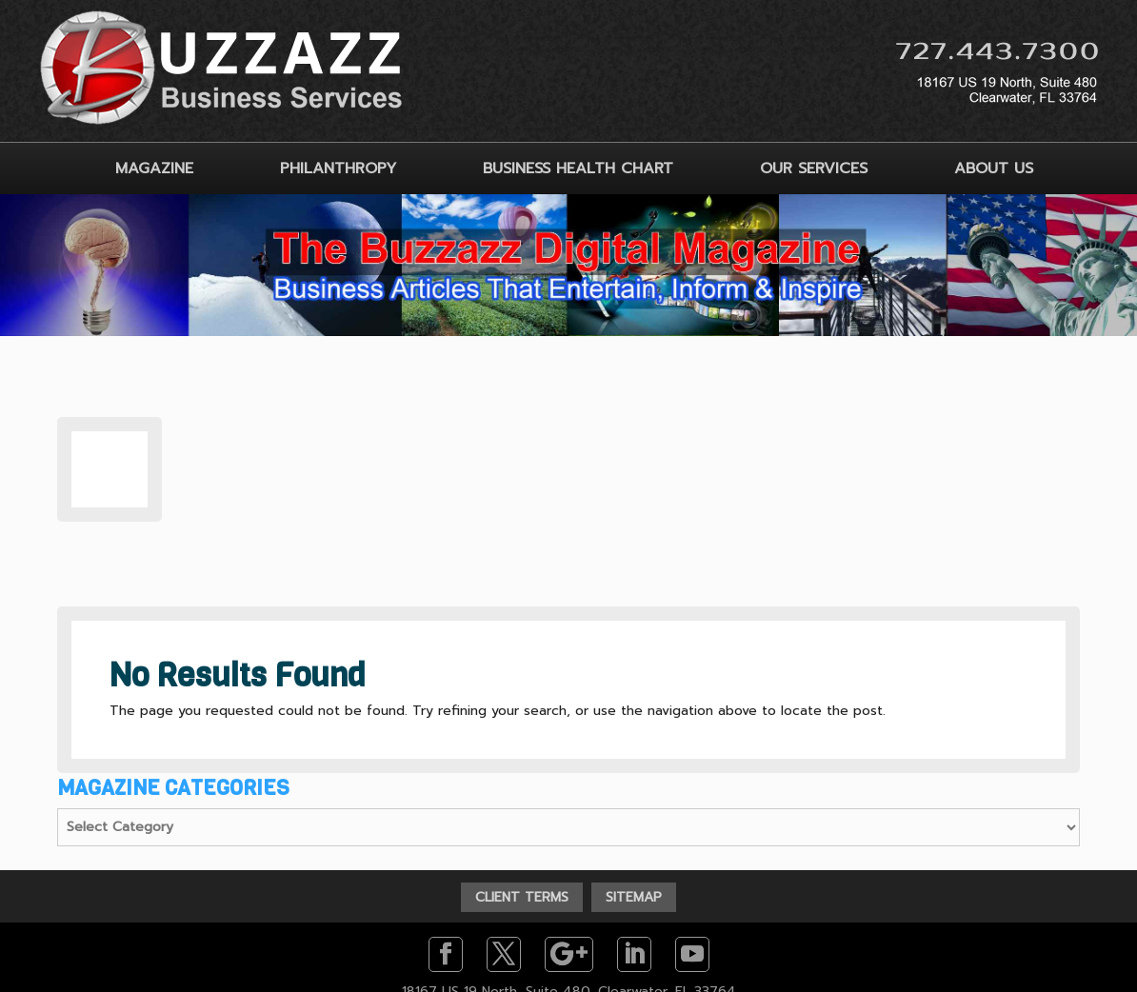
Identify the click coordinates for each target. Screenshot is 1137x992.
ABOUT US (993, 168)
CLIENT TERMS (521, 897)
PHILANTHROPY (338, 168)
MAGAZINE (154, 168)
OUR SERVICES (814, 168)
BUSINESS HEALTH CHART (578, 168)
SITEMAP (634, 897)
